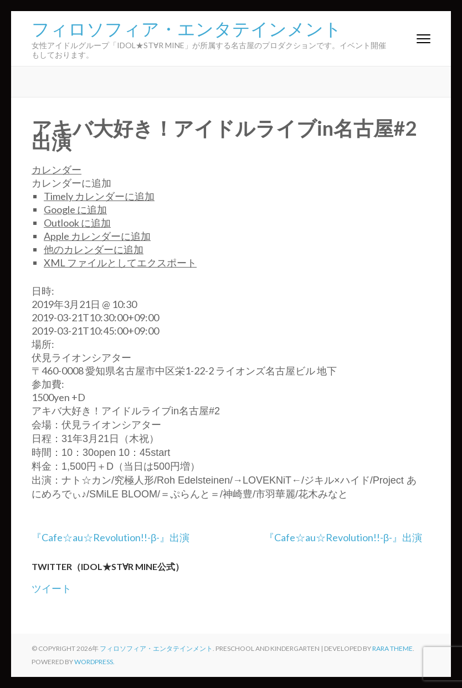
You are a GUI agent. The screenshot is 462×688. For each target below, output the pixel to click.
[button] (71, 183)
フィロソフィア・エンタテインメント (187, 27)
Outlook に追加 (77, 223)
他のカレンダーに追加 (93, 249)
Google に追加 (75, 209)
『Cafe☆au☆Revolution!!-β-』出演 (110, 537)
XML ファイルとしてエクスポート (120, 262)
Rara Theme (392, 648)
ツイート (51, 588)
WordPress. (94, 662)
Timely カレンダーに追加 (99, 196)
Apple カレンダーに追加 (97, 236)
